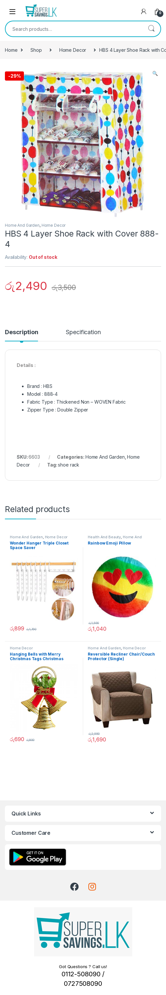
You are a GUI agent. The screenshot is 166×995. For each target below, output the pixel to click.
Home (11, 50)
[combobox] (74, 28)
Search (151, 28)
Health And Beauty (104, 537)
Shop (36, 50)
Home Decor (72, 50)
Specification (83, 332)
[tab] (21, 335)
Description (21, 332)
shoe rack (68, 465)
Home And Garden (22, 225)
